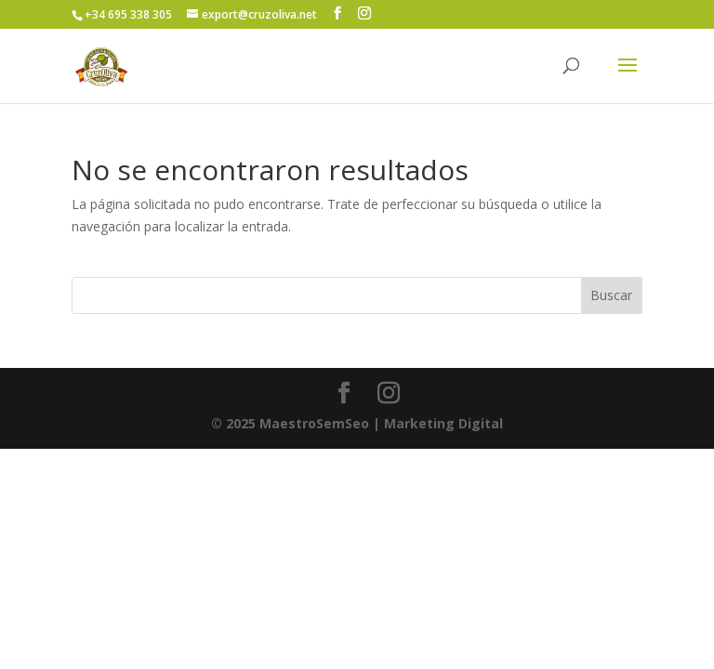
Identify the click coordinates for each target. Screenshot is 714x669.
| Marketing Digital (357, 423)
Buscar (611, 295)
